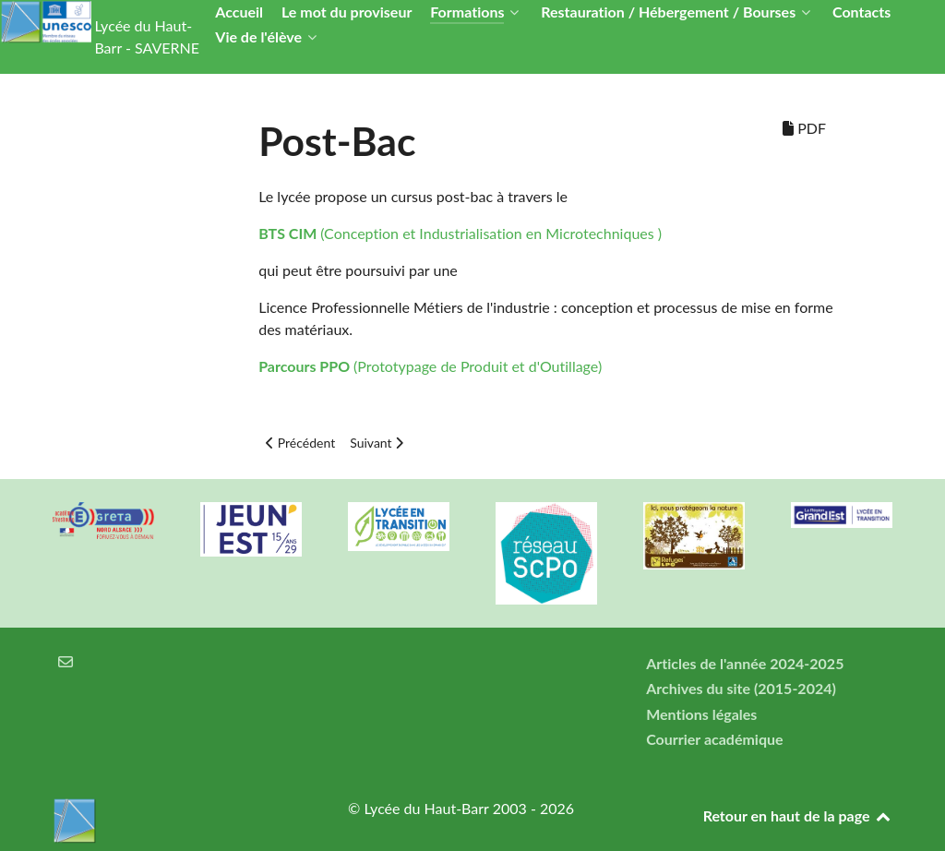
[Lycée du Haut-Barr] (177, 820)
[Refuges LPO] (694, 535)
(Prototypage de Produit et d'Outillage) (430, 366)
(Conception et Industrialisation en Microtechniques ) (460, 233)
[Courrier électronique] (66, 661)
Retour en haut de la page (797, 815)
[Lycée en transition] (398, 526)
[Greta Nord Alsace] (103, 520)
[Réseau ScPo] (546, 553)
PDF (804, 128)
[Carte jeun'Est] (251, 529)
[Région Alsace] (841, 515)
